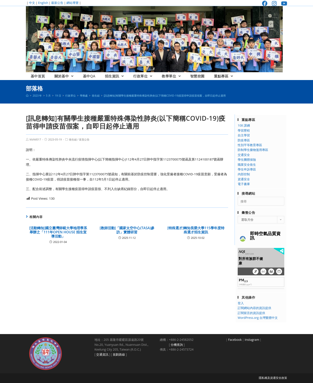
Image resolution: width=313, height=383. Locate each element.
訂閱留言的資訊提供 (251, 313)
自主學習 (244, 135)
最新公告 (57, 3)
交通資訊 (102, 354)
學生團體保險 (247, 159)
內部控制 (244, 174)
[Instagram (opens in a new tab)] (274, 3)
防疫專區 (244, 140)
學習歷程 (244, 130)
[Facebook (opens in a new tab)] (265, 3)
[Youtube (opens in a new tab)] (283, 3)
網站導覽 (72, 3)
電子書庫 (244, 184)
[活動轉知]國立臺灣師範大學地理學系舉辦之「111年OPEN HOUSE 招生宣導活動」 (58, 232)
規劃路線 (119, 354)
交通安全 (244, 155)
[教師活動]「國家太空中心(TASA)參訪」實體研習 (127, 230)
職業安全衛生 (247, 164)
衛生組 (73, 139)
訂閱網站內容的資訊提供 (254, 308)
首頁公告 (84, 139)
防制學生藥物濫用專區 (253, 150)
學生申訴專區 (247, 169)
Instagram (252, 340)
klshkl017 (35, 139)
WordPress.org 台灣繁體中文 (258, 318)
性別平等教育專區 (250, 145)
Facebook (235, 340)
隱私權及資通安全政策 (273, 378)
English (43, 3)
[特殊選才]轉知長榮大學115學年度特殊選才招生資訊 (195, 230)
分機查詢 (177, 345)
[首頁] (27, 95)
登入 (241, 303)
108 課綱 (244, 125)
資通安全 (244, 179)
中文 (32, 3)
